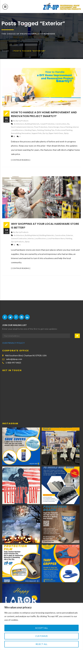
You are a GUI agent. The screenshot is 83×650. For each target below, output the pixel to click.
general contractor (19, 238)
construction (60, 124)
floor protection (40, 127)
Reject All (41, 644)
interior (76, 127)
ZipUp (66, 133)
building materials (32, 124)
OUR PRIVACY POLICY (13, 343)
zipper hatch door (55, 133)
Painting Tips (49, 130)
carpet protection (47, 124)
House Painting (66, 127)
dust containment (18, 127)
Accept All (41, 628)
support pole (37, 133)
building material (32, 235)
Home (5, 51)
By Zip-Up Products (21, 121)
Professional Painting (63, 130)
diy (68, 124)
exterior (30, 127)
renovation (26, 133)
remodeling (16, 133)
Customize (41, 636)
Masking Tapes (30, 130)
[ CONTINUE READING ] (20, 160)
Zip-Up (45, 133)
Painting (40, 130)
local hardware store (56, 238)
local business (18, 130)
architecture (19, 124)
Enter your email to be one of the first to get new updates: (29, 329)
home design (53, 127)
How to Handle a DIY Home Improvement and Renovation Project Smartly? (44, 114)
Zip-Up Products (17, 241)
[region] (41, 626)
